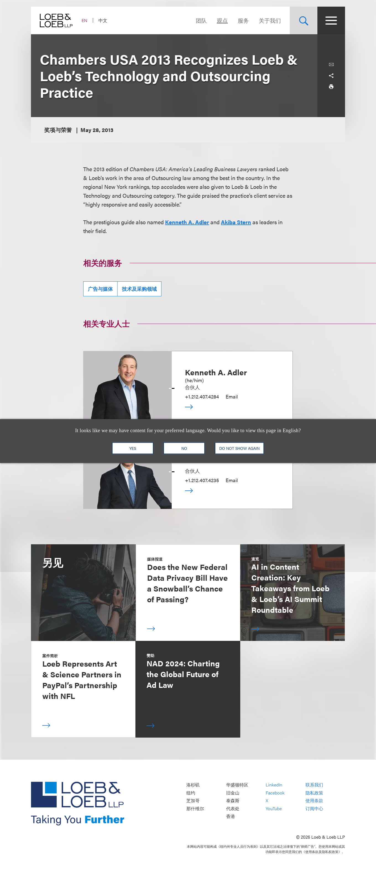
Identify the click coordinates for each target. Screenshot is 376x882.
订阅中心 (314, 808)
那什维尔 (195, 808)
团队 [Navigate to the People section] (201, 20)
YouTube (274, 808)
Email (232, 396)
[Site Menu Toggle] (331, 20)
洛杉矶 (193, 785)
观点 (222, 20)
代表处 (232, 808)
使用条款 (314, 801)
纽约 (190, 792)
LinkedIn (274, 785)
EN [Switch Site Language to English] (84, 20)
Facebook (275, 792)
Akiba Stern (236, 222)
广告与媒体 (100, 288)
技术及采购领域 (139, 288)
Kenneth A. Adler (187, 222)
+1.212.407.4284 (202, 396)
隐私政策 (314, 792)
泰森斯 (232, 801)
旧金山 (232, 792)
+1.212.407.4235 (202, 480)
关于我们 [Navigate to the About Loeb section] (270, 20)
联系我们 (314, 785)
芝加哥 (193, 801)
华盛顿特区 (237, 785)
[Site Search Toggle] (303, 20)
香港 (230, 816)
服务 (243, 20)
